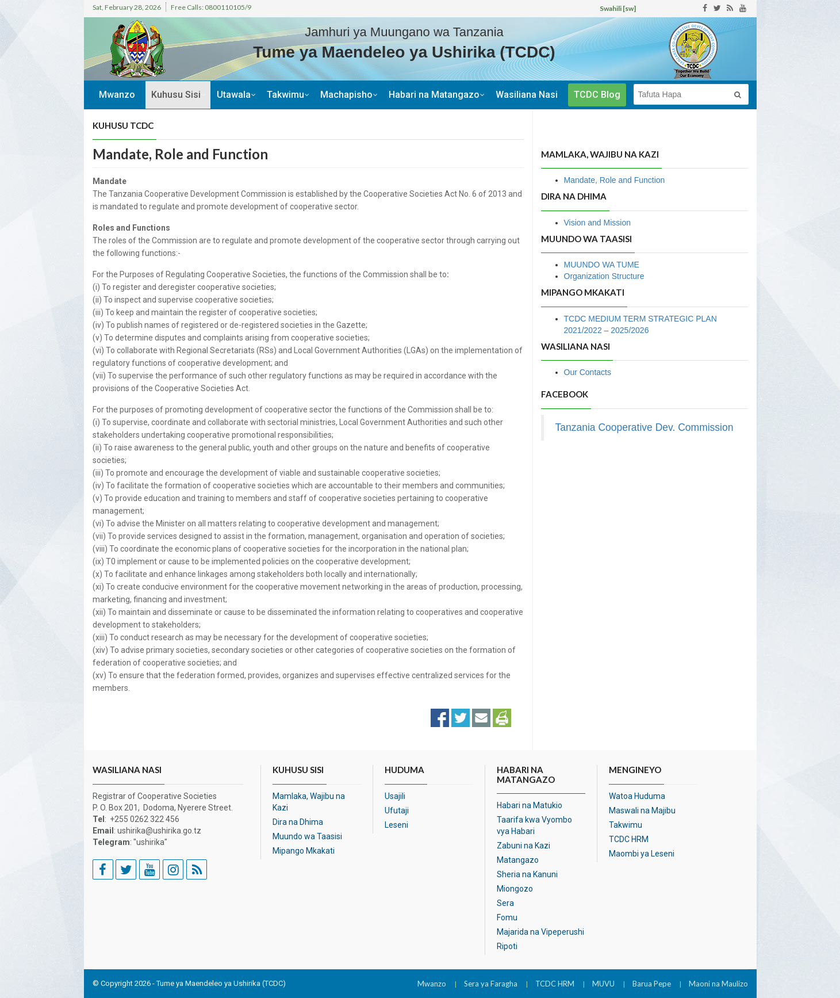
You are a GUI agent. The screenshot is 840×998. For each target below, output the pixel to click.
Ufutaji (397, 810)
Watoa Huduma (637, 796)
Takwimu (285, 94)
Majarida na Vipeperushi (540, 931)
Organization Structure (604, 276)
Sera (505, 903)
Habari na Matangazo (434, 94)
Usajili (395, 796)
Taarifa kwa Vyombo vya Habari (534, 825)
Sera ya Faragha (490, 983)
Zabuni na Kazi (523, 845)
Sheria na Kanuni (527, 874)
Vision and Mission (597, 222)
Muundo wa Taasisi (307, 836)
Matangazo (518, 860)
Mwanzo (117, 94)
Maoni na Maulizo (718, 983)
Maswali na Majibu (642, 810)
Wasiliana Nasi (527, 94)
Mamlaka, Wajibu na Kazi (309, 801)
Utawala (234, 94)
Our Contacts (587, 372)
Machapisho (346, 94)
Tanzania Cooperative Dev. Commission (644, 427)
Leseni (396, 824)
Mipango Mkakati (304, 850)
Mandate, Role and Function (614, 180)
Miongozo (515, 888)
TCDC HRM (629, 839)
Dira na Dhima (298, 822)
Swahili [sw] (618, 8)
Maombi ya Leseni (641, 853)
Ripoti (507, 946)
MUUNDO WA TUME (601, 264)
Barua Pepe (651, 983)
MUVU (603, 983)
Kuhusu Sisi (176, 94)
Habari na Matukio (529, 805)
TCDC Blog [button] (597, 94)
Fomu (507, 917)
